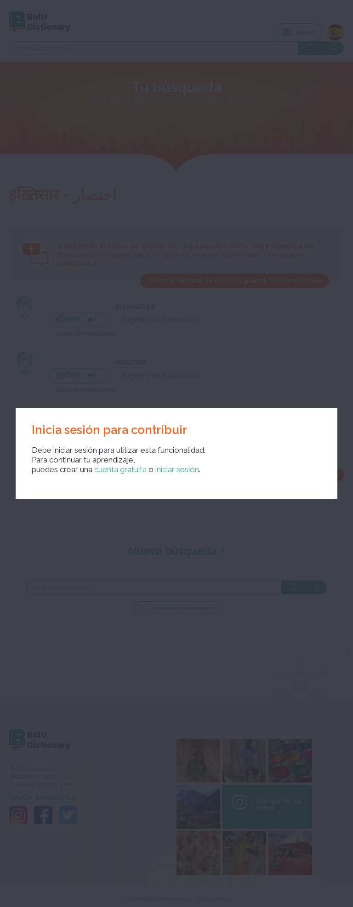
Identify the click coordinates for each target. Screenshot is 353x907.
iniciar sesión (177, 469)
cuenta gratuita (120, 469)
